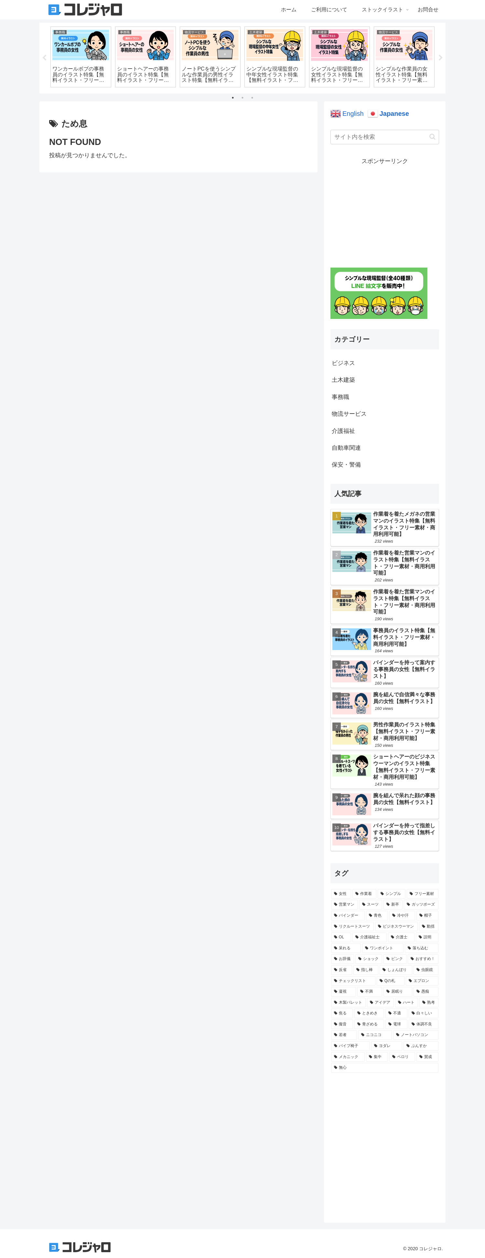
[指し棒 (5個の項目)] (365, 970)
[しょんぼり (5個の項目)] (396, 970)
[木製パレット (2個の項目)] (348, 1003)
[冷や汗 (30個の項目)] (402, 916)
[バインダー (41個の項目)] (348, 916)
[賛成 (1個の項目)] (427, 1057)
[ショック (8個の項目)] (368, 959)
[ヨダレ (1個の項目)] (386, 1046)
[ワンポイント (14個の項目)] (383, 948)
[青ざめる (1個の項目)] (369, 1024)
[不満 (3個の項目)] (369, 992)
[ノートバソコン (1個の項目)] (415, 1035)
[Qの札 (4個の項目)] (390, 981)
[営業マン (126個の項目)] (344, 905)
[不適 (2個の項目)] (396, 1013)
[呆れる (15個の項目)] (346, 948)
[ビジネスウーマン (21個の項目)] (396, 927)
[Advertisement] (384, 211)
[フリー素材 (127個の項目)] (422, 894)
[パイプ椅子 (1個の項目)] (350, 1046)
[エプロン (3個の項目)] (422, 981)
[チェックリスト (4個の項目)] (353, 981)
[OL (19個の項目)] (341, 937)
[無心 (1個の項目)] (384, 1068)
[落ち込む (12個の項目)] (421, 948)
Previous (44, 58)
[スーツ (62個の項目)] (370, 905)
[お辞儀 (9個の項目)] (342, 959)
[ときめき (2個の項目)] (369, 1013)
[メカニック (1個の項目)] (348, 1057)
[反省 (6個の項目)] (341, 970)
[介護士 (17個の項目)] (401, 937)
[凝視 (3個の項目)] (343, 992)
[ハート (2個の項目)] (406, 1003)
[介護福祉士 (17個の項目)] (369, 937)
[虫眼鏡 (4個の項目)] (426, 970)
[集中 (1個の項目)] (377, 1057)
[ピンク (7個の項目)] (394, 959)
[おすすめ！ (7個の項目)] (423, 959)
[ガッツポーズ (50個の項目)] (421, 905)
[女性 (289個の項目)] (341, 894)
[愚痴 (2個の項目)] (426, 992)
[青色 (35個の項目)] (377, 916)
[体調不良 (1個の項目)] (423, 1024)
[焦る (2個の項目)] (342, 1013)
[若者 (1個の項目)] (344, 1035)
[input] (384, 137)
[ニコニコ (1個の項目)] (375, 1035)
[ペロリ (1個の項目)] (402, 1057)
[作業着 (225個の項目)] (364, 894)
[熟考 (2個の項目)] (428, 1003)
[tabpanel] (80, 57)
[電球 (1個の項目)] (396, 1024)
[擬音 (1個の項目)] (342, 1024)
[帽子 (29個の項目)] (427, 916)
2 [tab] (242, 97)
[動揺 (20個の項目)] (428, 927)
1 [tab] (233, 97)
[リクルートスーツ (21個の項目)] (352, 927)
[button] (432, 136)
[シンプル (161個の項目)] (391, 894)
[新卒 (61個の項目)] (393, 905)
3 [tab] (252, 97)
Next (440, 58)
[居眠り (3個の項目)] (397, 992)
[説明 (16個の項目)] (427, 937)
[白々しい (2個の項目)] (423, 1013)
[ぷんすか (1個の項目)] (421, 1046)
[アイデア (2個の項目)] (380, 1003)
